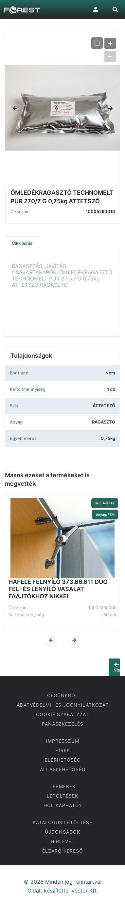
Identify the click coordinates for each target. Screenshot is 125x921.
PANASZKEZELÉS (62, 724)
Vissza (117, 667)
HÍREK (62, 750)
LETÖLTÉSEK (62, 796)
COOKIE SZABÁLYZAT (62, 714)
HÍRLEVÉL (62, 841)
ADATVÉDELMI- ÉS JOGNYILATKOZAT (63, 705)
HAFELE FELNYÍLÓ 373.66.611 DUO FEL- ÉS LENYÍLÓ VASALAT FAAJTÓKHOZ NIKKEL (58, 589)
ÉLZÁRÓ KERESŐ (62, 851)
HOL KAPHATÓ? (63, 805)
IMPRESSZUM (62, 741)
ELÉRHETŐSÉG (62, 760)
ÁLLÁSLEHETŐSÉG (62, 769)
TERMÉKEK (62, 786)
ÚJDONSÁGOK (62, 832)
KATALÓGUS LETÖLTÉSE (62, 822)
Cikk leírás (22, 243)
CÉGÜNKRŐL (62, 695)
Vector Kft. (84, 891)
